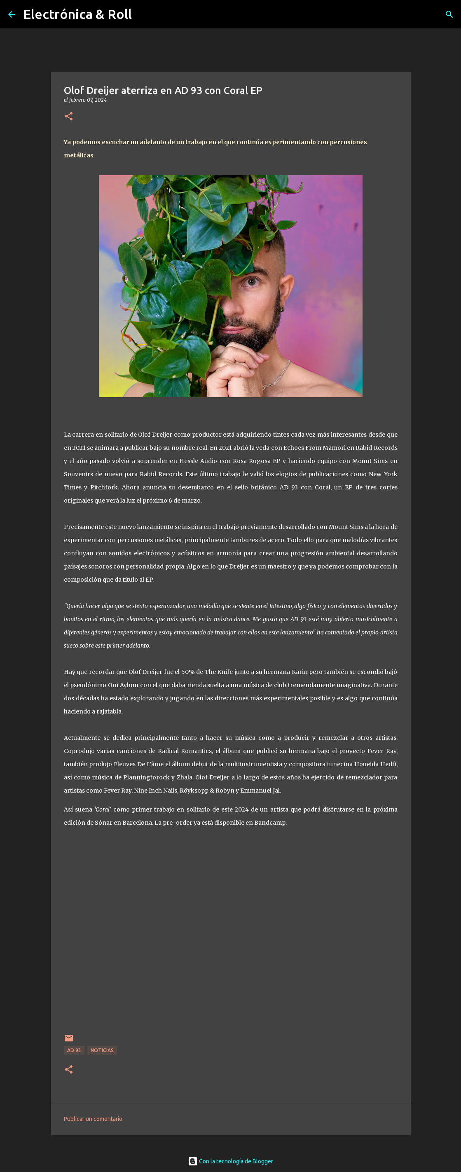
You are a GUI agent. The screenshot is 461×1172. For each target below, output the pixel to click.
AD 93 (74, 1050)
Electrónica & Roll (77, 14)
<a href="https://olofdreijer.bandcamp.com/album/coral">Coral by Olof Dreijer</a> (231, 932)
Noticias (102, 1050)
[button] (69, 116)
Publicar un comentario (93, 1119)
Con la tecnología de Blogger (230, 1161)
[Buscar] (449, 14)
